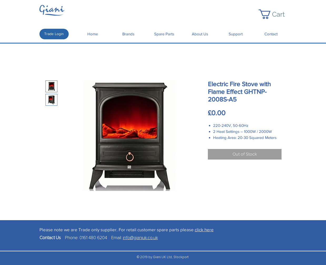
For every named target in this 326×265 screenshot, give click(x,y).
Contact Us (52, 238)
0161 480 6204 (93, 238)
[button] (277, 14)
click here (204, 229)
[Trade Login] (54, 34)
